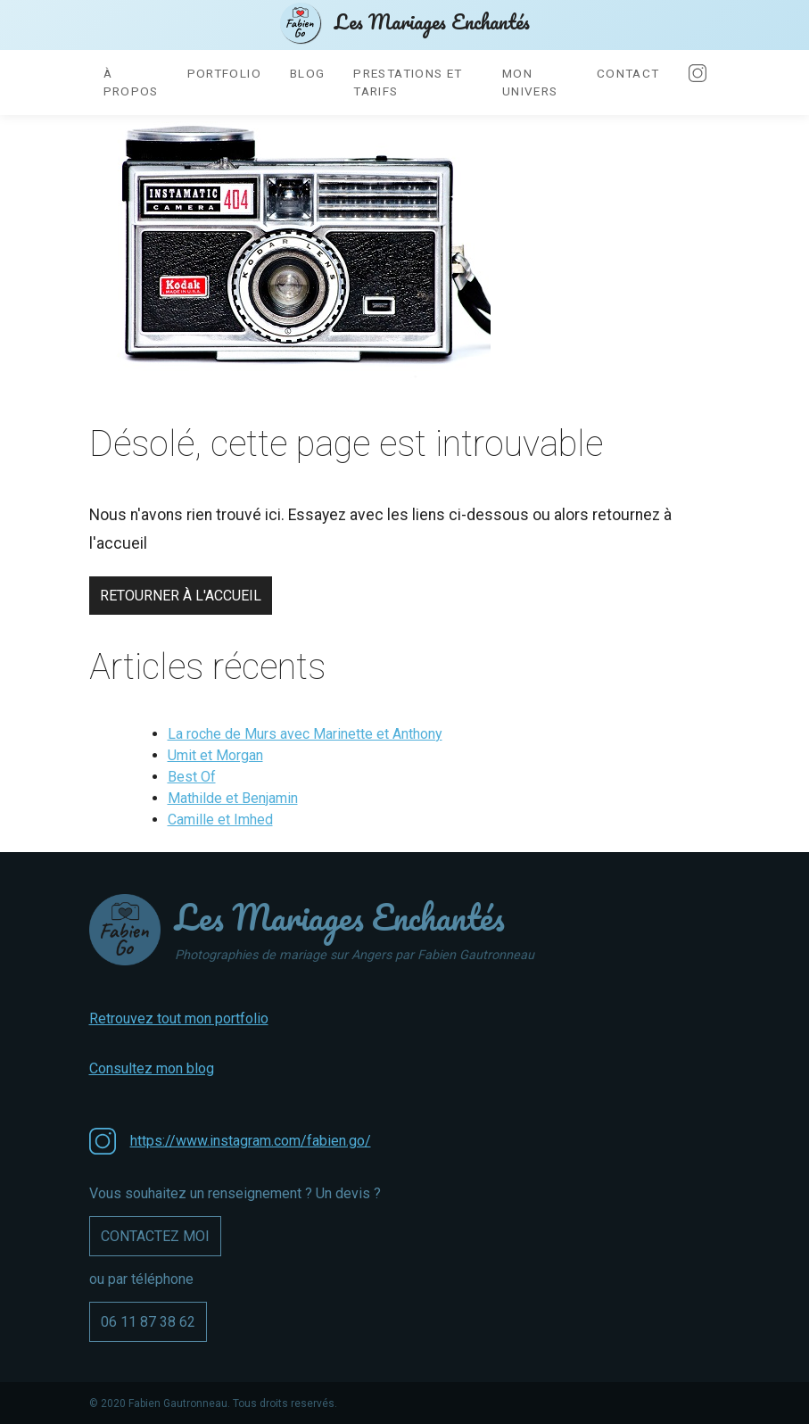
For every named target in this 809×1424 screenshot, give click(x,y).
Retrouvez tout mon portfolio (178, 1018)
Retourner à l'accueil (180, 595)
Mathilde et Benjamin (233, 798)
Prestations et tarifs (407, 82)
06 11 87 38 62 (148, 1321)
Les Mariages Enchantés (405, 23)
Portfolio (224, 73)
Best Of (192, 776)
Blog (307, 73)
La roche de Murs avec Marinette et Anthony (305, 733)
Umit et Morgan (215, 755)
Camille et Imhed (220, 819)
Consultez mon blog (151, 1068)
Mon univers (530, 82)
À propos (131, 82)
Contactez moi (155, 1236)
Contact (628, 73)
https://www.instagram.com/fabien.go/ (250, 1140)
